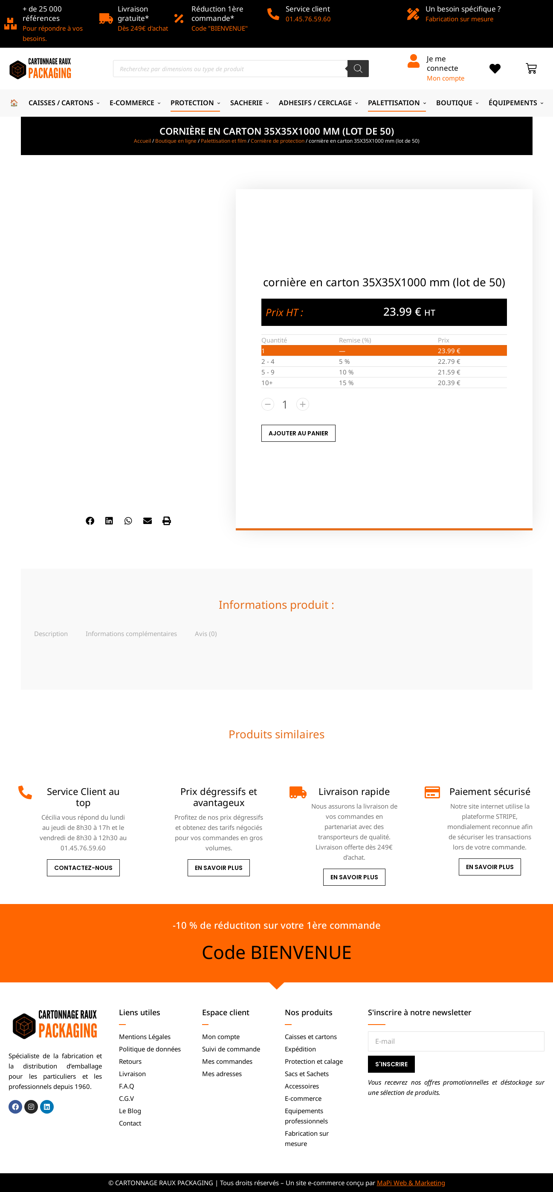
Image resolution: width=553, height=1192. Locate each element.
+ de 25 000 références (42, 13)
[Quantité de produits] (285, 404)
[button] (89, 520)
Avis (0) (206, 633)
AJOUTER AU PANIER (298, 433)
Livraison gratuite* (133, 13)
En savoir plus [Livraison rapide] (354, 877)
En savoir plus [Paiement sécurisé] (490, 867)
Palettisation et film (223, 140)
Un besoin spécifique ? (463, 9)
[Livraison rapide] (296, 792)
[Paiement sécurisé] (431, 792)
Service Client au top (83, 797)
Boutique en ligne (176, 140)
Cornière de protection (277, 140)
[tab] (51, 633)
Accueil (142, 140)
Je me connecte (442, 63)
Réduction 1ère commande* (217, 13)
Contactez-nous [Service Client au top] (83, 868)
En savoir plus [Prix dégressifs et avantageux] (219, 868)
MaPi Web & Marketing (411, 1182)
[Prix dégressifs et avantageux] (161, 792)
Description (51, 633)
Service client (308, 9)
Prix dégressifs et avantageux (218, 797)
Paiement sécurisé (489, 791)
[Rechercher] (358, 68)
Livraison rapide (354, 791)
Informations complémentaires (131, 633)
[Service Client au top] (25, 792)
